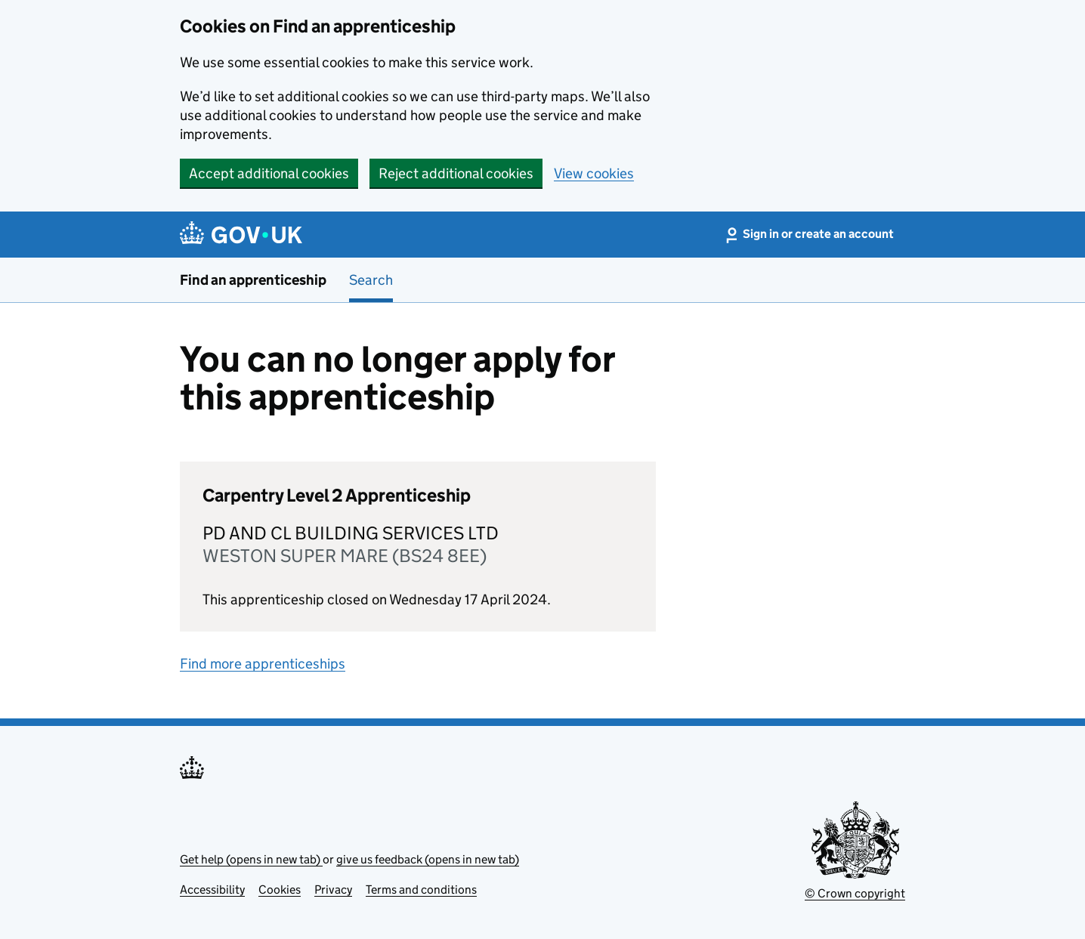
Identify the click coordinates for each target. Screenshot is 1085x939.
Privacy (333, 889)
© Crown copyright (855, 893)
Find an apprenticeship (253, 280)
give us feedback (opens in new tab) (427, 859)
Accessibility (212, 889)
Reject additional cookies (456, 173)
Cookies (279, 889)
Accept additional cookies (269, 173)
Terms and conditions (421, 889)
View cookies (594, 173)
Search (371, 280)
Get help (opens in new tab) (251, 859)
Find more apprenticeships (262, 663)
